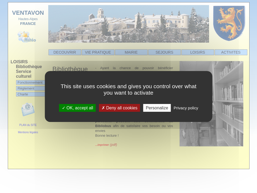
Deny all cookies (119, 108)
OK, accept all (77, 108)
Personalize (157, 108)
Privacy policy (186, 108)
